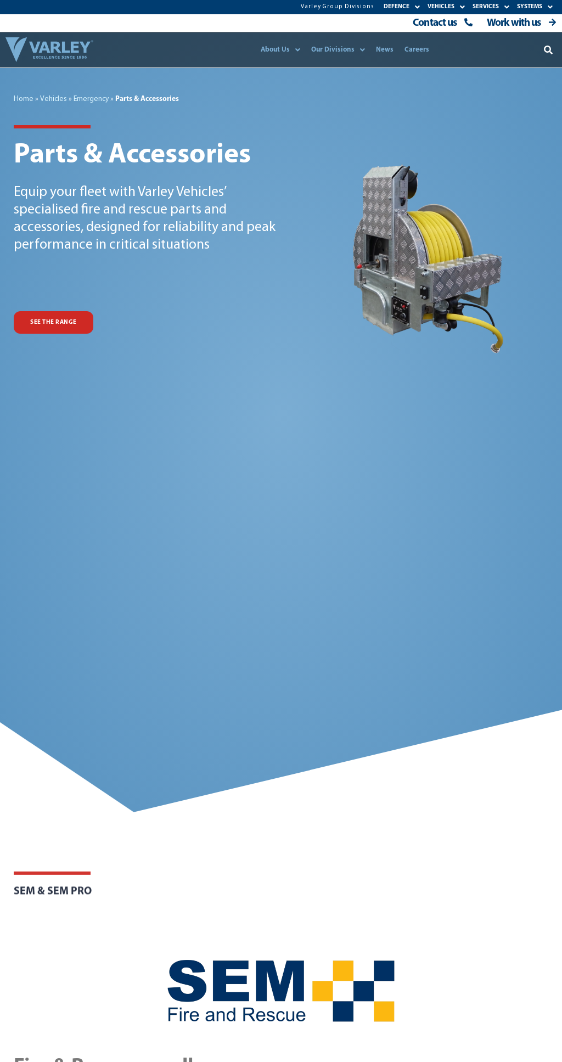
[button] (549, 50)
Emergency (91, 99)
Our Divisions (338, 50)
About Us (280, 50)
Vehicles (53, 99)
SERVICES (491, 7)
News (385, 49)
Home (23, 99)
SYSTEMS (535, 7)
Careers (416, 49)
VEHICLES (446, 7)
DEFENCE (402, 7)
